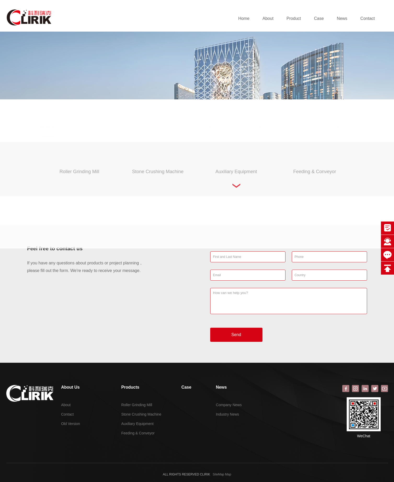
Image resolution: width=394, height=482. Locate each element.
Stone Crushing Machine (141, 414)
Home (243, 18)
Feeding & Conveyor (138, 433)
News (342, 18)
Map (228, 474)
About (267, 18)
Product (294, 18)
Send (236, 334)
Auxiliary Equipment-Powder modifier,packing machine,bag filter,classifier (303, 114)
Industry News (227, 414)
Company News (229, 405)
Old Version (70, 424)
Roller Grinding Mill (136, 405)
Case (319, 18)
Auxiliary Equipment (137, 424)
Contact (367, 18)
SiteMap (218, 474)
